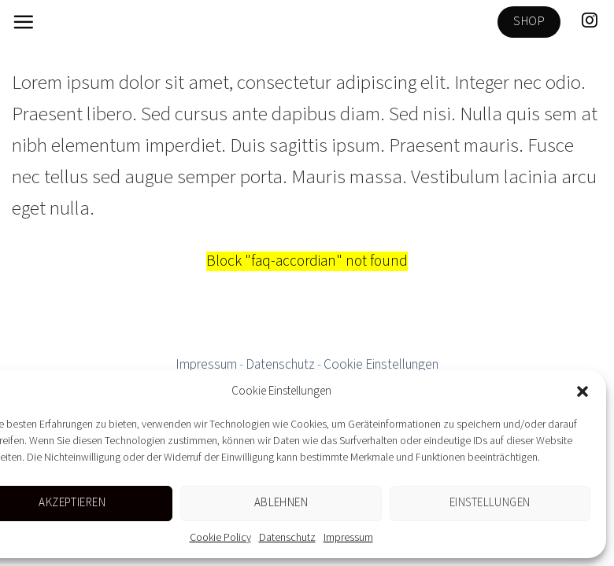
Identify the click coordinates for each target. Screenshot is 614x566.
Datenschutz (287, 538)
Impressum (348, 538)
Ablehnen (281, 502)
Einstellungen (490, 502)
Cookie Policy (220, 538)
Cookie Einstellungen (381, 364)
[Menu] (23, 21)
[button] (582, 391)
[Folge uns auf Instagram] (589, 21)
